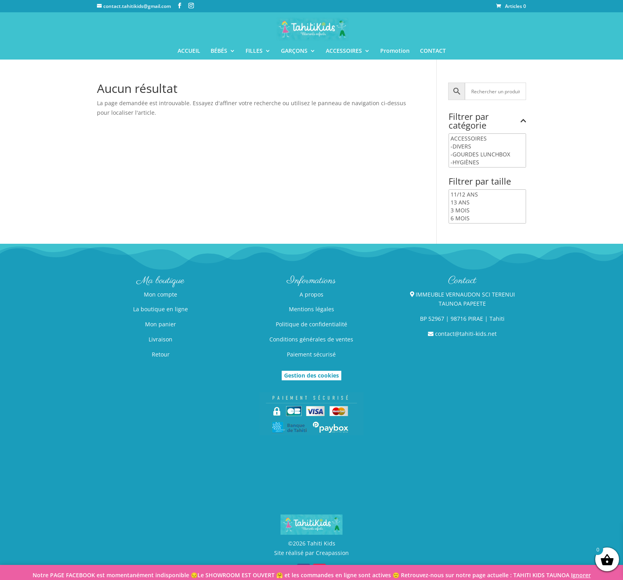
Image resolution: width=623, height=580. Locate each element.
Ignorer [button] (581, 575)
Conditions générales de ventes (311, 339)
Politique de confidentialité (311, 324)
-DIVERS (487, 146)
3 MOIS (487, 210)
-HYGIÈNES (487, 162)
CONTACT (433, 51)
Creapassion (332, 553)
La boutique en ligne (160, 309)
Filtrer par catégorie (487, 121)
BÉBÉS (219, 51)
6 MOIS (487, 218)
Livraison (160, 339)
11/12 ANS (487, 194)
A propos (311, 294)
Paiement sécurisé (311, 354)
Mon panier (160, 324)
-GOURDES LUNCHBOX (487, 154)
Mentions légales (311, 309)
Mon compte (160, 294)
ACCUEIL (189, 51)
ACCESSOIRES (344, 51)
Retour (161, 354)
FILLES (254, 51)
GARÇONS (294, 51)
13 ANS (487, 202)
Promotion (395, 51)
